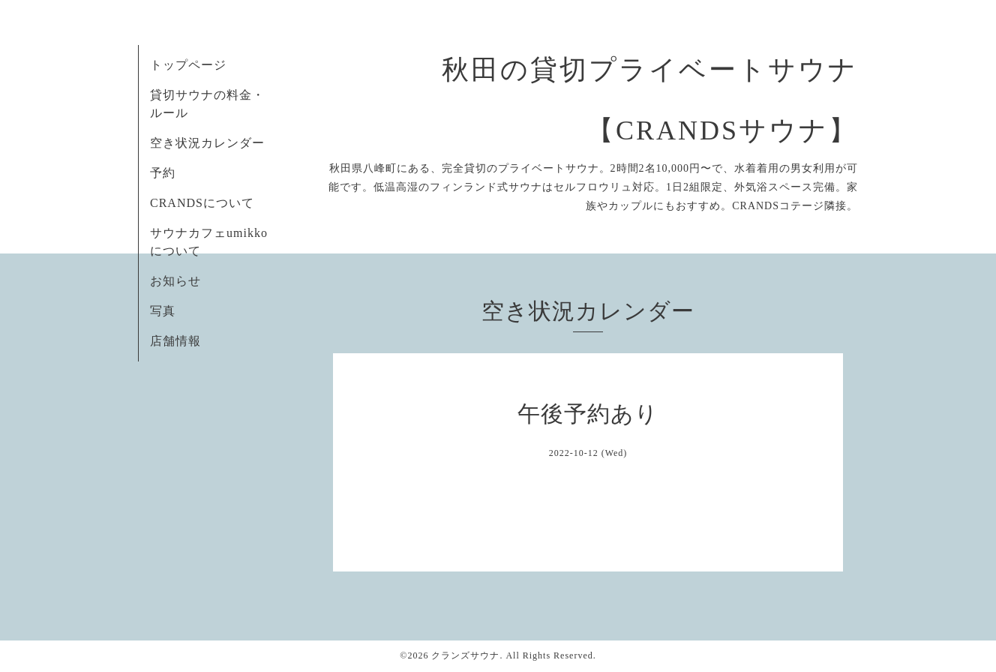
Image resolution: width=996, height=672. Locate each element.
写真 (163, 310)
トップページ (188, 64)
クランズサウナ (465, 655)
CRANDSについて (202, 202)
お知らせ (175, 280)
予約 (163, 172)
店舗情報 (175, 340)
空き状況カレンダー (207, 142)
